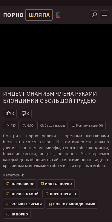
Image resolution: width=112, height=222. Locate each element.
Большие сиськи (26, 204)
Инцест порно (58, 183)
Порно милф (22, 183)
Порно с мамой (24, 194)
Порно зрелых (63, 194)
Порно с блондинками (74, 204)
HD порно (19, 214)
